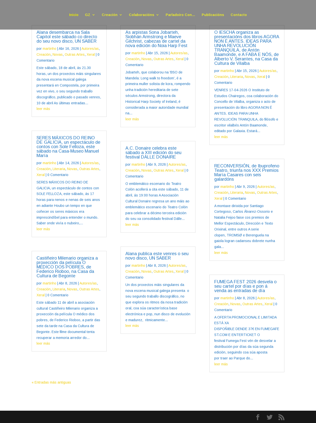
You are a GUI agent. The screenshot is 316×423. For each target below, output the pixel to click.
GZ (87, 15)
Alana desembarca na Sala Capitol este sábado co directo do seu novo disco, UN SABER (67, 37)
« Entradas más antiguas (51, 382)
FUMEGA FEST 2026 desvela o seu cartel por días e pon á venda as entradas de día (245, 286)
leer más (43, 109)
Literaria (59, 169)
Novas (58, 54)
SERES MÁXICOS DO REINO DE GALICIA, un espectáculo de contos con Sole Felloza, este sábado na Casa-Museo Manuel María (68, 146)
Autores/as (90, 49)
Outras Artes (75, 54)
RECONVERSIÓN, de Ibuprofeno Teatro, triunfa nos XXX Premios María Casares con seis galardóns (246, 172)
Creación (110, 15)
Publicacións (213, 15)
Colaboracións (141, 15)
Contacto (239, 15)
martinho (49, 49)
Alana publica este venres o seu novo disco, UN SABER (157, 256)
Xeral (91, 54)
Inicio (74, 15)
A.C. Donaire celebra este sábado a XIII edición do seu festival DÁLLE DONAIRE (153, 152)
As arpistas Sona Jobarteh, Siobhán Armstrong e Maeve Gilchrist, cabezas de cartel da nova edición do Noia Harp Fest (156, 39)
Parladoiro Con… (180, 15)
